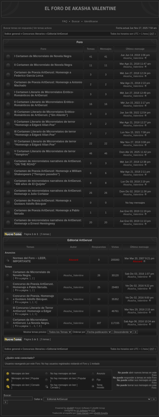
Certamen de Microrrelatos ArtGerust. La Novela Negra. (31, 321)
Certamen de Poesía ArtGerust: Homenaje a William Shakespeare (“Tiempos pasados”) (48, 172)
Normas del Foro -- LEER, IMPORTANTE (29, 260)
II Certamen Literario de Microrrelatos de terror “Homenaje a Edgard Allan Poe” (44, 123)
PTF (93, 410)
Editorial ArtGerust (57, 34)
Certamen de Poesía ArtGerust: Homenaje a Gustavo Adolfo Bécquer (42, 202)
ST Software (82, 410)
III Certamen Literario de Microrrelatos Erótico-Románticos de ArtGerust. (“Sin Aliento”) (44, 113)
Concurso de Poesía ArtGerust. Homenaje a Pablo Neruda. (33, 285)
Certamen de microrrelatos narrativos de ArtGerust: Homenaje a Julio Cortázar (48, 192)
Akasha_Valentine (133, 58)
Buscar (76, 21)
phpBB (70, 408)
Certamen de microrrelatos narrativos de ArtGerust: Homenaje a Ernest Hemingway (48, 222)
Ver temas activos (43, 28)
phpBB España (101, 413)
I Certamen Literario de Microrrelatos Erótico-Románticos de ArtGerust (44, 94)
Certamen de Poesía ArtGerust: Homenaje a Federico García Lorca (42, 74)
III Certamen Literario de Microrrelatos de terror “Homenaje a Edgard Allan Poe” (45, 133)
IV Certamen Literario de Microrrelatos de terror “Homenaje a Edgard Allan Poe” (45, 143)
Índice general (12, 34)
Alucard (73, 259)
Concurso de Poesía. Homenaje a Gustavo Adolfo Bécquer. (33, 297)
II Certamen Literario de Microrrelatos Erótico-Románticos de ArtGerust (44, 103)
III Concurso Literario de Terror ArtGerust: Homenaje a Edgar (33, 309)
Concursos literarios (33, 34)
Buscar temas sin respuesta (17, 28)
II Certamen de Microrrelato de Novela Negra (43, 64)
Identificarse (91, 21)
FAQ (64, 21)
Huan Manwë (83, 413)
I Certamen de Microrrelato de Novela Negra (42, 56)
